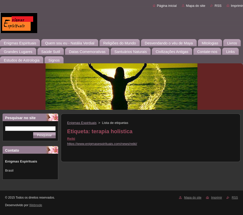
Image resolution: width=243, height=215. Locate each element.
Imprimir (237, 6)
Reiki (71, 139)
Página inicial (167, 6)
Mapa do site (195, 6)
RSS (218, 6)
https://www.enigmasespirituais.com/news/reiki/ (102, 144)
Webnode (35, 205)
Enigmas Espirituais (82, 123)
